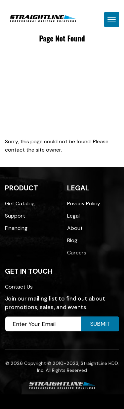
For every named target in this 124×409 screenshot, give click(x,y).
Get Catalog (20, 203)
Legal (73, 215)
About (75, 228)
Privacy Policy (83, 203)
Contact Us (19, 286)
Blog (72, 240)
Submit (100, 323)
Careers (76, 252)
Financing (16, 228)
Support (15, 215)
